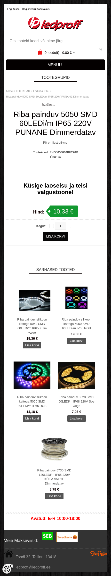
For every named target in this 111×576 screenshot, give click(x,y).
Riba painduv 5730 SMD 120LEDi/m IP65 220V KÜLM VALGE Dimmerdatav (54, 477)
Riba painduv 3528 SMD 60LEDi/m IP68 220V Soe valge (77, 401)
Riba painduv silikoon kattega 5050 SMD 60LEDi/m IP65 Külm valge (32, 326)
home (9, 91)
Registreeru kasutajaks (36, 9)
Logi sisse (13, 9)
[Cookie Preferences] (6, 569)
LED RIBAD (23, 91)
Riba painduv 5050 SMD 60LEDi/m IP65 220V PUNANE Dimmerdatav (47, 96)
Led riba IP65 (41, 91)
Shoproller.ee (98, 553)
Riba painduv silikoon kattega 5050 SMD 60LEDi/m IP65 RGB (76, 324)
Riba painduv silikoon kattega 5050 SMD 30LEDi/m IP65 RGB (32, 401)
